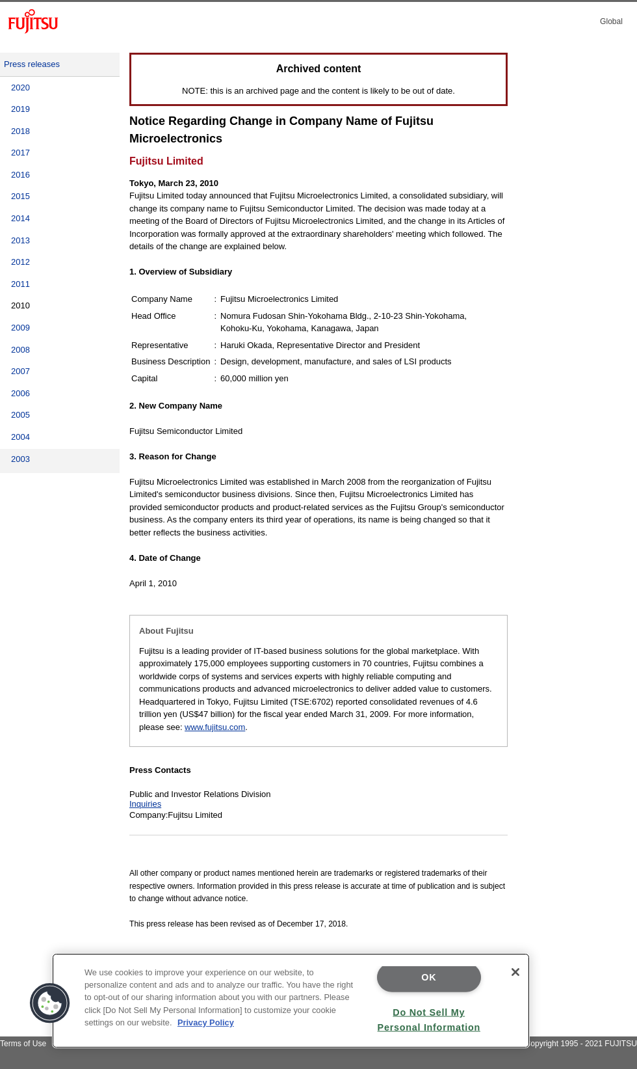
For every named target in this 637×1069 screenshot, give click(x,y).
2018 (20, 131)
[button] (50, 1003)
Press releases (32, 64)
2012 (20, 262)
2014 (20, 218)
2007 (20, 371)
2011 (20, 284)
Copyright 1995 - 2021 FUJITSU (581, 1043)
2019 (20, 109)
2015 (20, 196)
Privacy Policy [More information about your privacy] (205, 1022)
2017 (20, 152)
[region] (291, 1000)
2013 (20, 240)
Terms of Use (23, 1043)
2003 (20, 459)
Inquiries (145, 804)
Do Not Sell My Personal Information (429, 1019)
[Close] (515, 972)
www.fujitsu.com (215, 727)
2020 (20, 87)
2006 (20, 393)
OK (428, 977)
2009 (20, 327)
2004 (20, 437)
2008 (20, 350)
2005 (20, 415)
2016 (20, 175)
